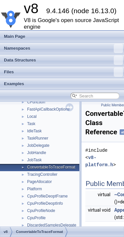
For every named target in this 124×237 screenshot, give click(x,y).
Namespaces (63, 48)
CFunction (36, 102)
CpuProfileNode (41, 210)
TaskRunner (37, 138)
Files (63, 72)
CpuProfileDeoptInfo (45, 203)
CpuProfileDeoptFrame (47, 196)
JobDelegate (38, 145)
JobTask (34, 160)
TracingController (42, 174)
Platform (34, 189)
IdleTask (34, 131)
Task (31, 123)
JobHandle (36, 152)
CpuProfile (36, 218)
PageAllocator (39, 181)
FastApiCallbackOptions (48, 109)
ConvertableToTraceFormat (51, 167)
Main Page (14, 36)
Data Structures (63, 60)
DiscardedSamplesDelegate (51, 225)
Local (32, 116)
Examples (14, 83)
